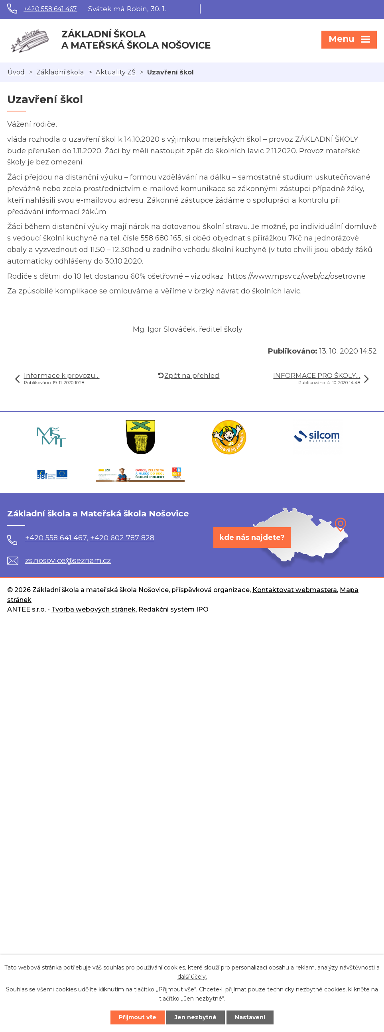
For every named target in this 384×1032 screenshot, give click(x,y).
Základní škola (60, 72)
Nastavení (250, 1017)
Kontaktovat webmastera (294, 590)
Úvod (16, 72)
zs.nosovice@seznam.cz (59, 560)
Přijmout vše (137, 1017)
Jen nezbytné (196, 1017)
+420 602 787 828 (122, 538)
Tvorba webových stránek (93, 609)
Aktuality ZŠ (116, 72)
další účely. (192, 976)
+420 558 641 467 (50, 9)
